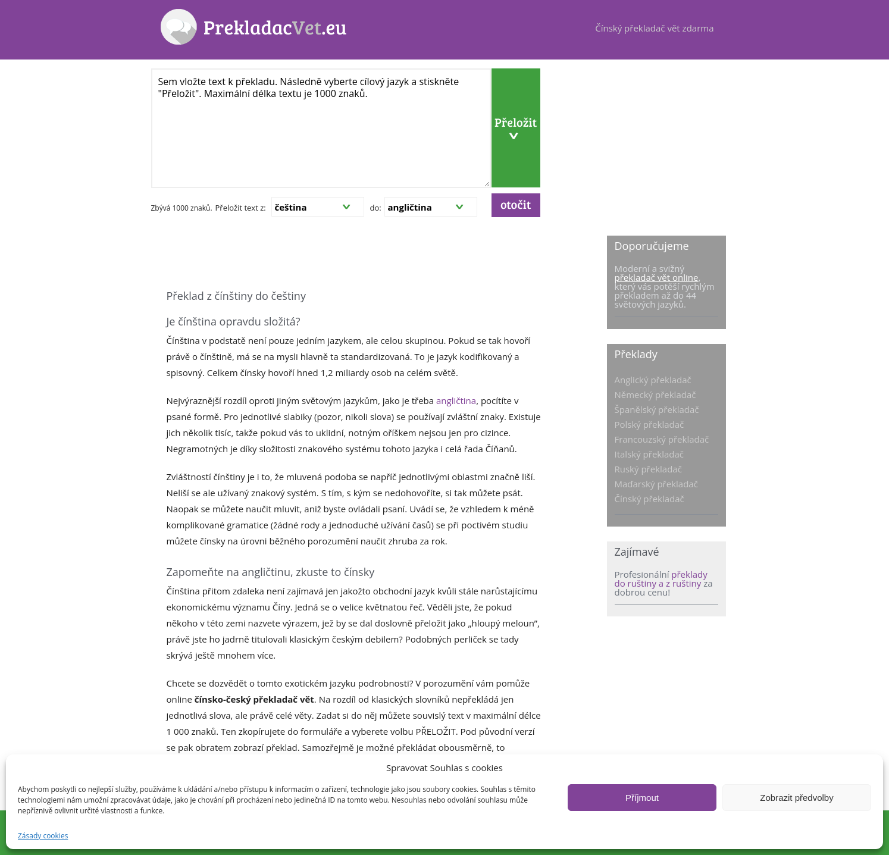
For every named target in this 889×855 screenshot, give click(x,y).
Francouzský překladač (662, 439)
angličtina (456, 400)
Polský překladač (649, 424)
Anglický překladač (653, 380)
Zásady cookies (43, 835)
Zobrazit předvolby (796, 798)
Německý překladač (655, 394)
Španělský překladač (657, 409)
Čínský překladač (649, 499)
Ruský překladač (648, 469)
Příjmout (642, 798)
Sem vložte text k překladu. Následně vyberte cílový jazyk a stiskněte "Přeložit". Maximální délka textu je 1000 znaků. (321, 128)
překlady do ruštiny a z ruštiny (661, 578)
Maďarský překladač (656, 484)
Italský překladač (649, 454)
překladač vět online (657, 277)
